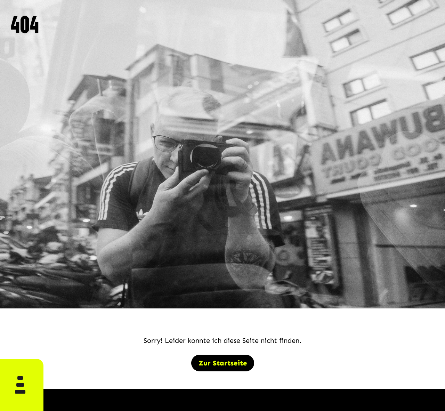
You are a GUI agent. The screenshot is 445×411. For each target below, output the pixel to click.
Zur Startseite (223, 363)
